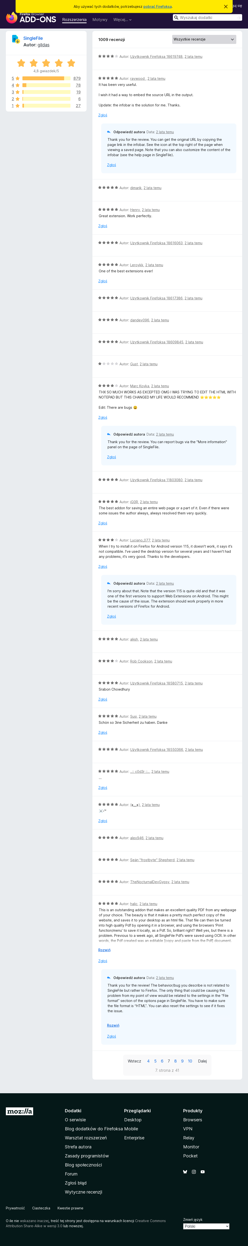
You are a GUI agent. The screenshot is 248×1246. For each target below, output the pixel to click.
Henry (135, 210)
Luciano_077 (140, 540)
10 (190, 1061)
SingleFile (33, 38)
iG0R (134, 502)
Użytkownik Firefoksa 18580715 (156, 683)
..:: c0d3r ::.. (139, 771)
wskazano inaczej (34, 1221)
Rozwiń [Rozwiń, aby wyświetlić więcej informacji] (104, 950)
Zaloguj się (233, 5)
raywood (138, 78)
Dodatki (73, 1110)
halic (134, 904)
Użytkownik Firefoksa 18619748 (156, 56)
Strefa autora (78, 1146)
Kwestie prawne (70, 1208)
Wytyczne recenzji (83, 1192)
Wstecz (134, 1061)
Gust (134, 364)
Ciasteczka (41, 1208)
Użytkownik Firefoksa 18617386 (156, 298)
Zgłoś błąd (76, 1182)
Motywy (100, 19)
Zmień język (193, 1219)
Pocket (190, 1155)
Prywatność (15, 1208)
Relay (188, 1137)
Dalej (202, 1061)
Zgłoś (102, 115)
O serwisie (75, 1119)
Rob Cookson (141, 661)
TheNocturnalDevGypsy (149, 882)
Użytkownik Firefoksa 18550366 (156, 749)
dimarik (136, 188)
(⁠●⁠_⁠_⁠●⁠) (135, 805)
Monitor (191, 1146)
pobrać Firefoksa (157, 6)
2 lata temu (193, 56)
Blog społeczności (83, 1164)
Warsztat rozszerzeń (86, 1137)
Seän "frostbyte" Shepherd (152, 860)
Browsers (192, 1119)
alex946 (137, 838)
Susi (133, 716)
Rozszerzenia (74, 19)
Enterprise (134, 1137)
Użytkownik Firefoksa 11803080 (156, 480)
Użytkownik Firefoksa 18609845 (156, 342)
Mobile (131, 1128)
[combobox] (207, 17)
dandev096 (139, 320)
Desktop (132, 1119)
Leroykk (136, 265)
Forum (71, 1173)
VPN (187, 1128)
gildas (44, 44)
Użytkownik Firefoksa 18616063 (156, 243)
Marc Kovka (139, 386)
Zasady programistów (87, 1155)
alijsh (134, 639)
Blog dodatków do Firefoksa (94, 1128)
